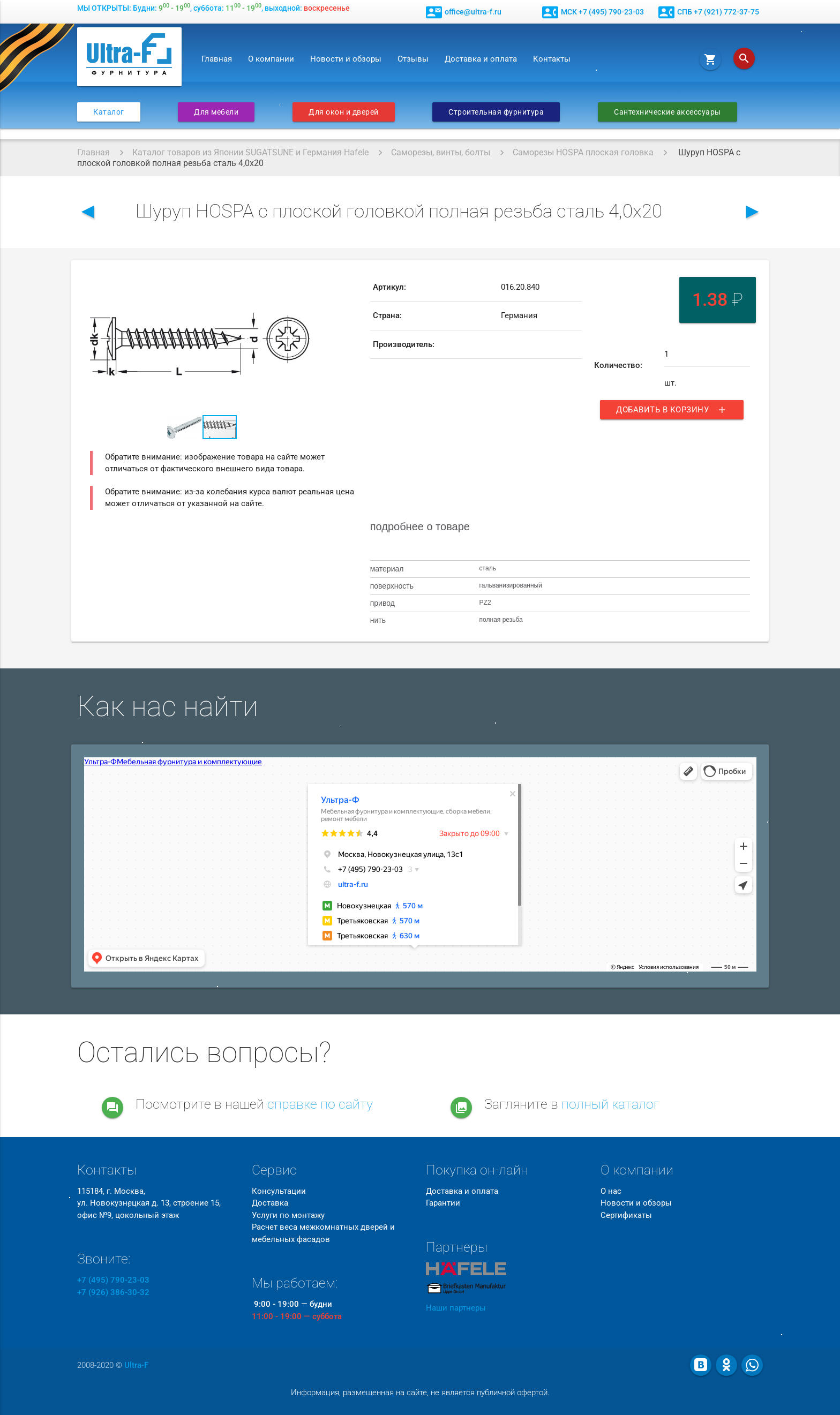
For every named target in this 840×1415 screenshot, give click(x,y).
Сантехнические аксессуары (667, 112)
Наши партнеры (456, 1308)
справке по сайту (320, 1104)
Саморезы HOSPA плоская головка (583, 152)
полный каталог (610, 1104)
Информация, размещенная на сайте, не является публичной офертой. (420, 1392)
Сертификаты (626, 1215)
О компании (271, 59)
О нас (611, 1191)
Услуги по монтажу (288, 1215)
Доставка (270, 1203)
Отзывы (413, 59)
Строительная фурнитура (496, 112)
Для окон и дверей (344, 112)
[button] (303, 282)
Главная (216, 59)
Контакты (552, 59)
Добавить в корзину (672, 409)
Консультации (279, 1191)
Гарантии (443, 1203)
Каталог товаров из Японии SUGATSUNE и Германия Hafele (250, 152)
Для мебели (216, 112)
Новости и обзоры (345, 59)
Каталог (108, 112)
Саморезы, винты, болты (440, 152)
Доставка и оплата (481, 59)
